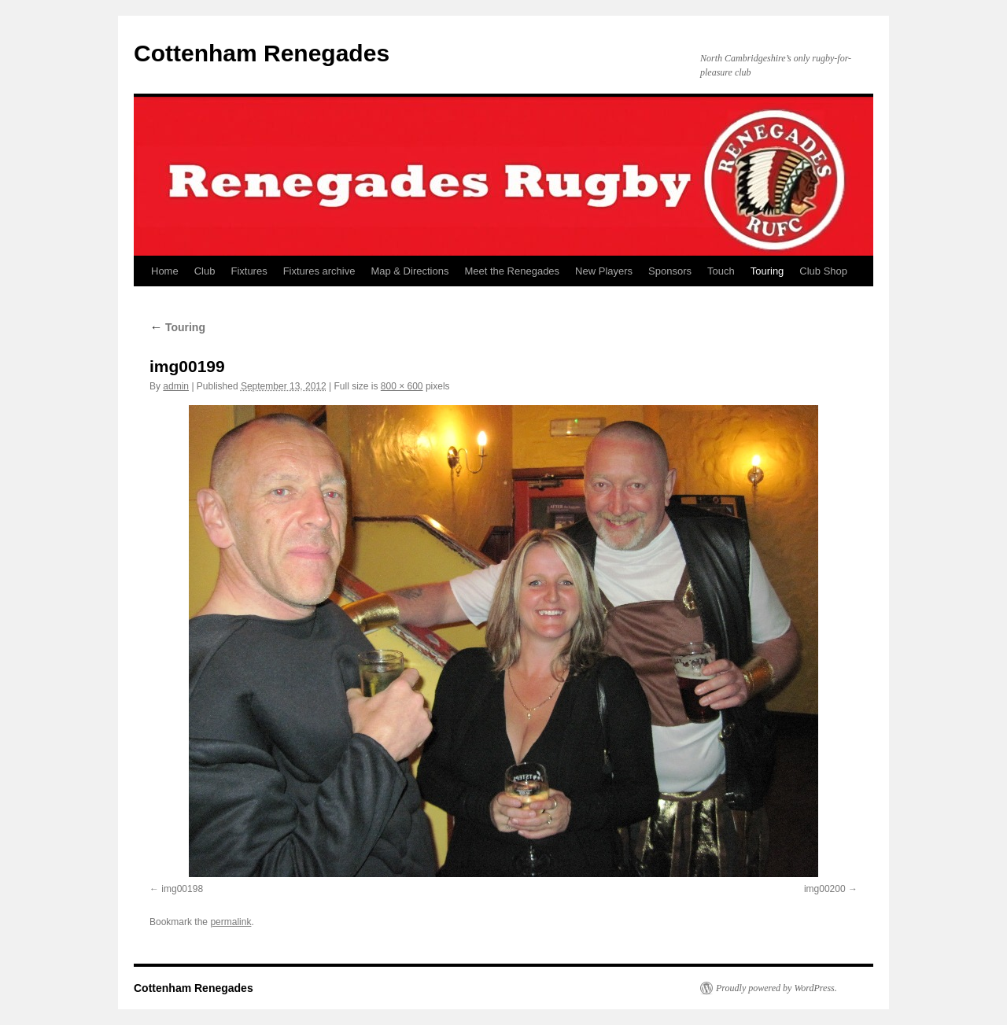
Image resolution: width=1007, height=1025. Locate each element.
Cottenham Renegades (261, 53)
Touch (721, 271)
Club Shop (823, 271)
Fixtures (249, 271)
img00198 (182, 888)
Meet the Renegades (511, 271)
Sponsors (670, 271)
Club (205, 271)
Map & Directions (409, 271)
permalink (230, 921)
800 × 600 (402, 386)
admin (176, 386)
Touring (767, 271)
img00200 (825, 888)
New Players (604, 271)
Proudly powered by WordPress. (776, 988)
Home (165, 271)
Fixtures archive (319, 271)
